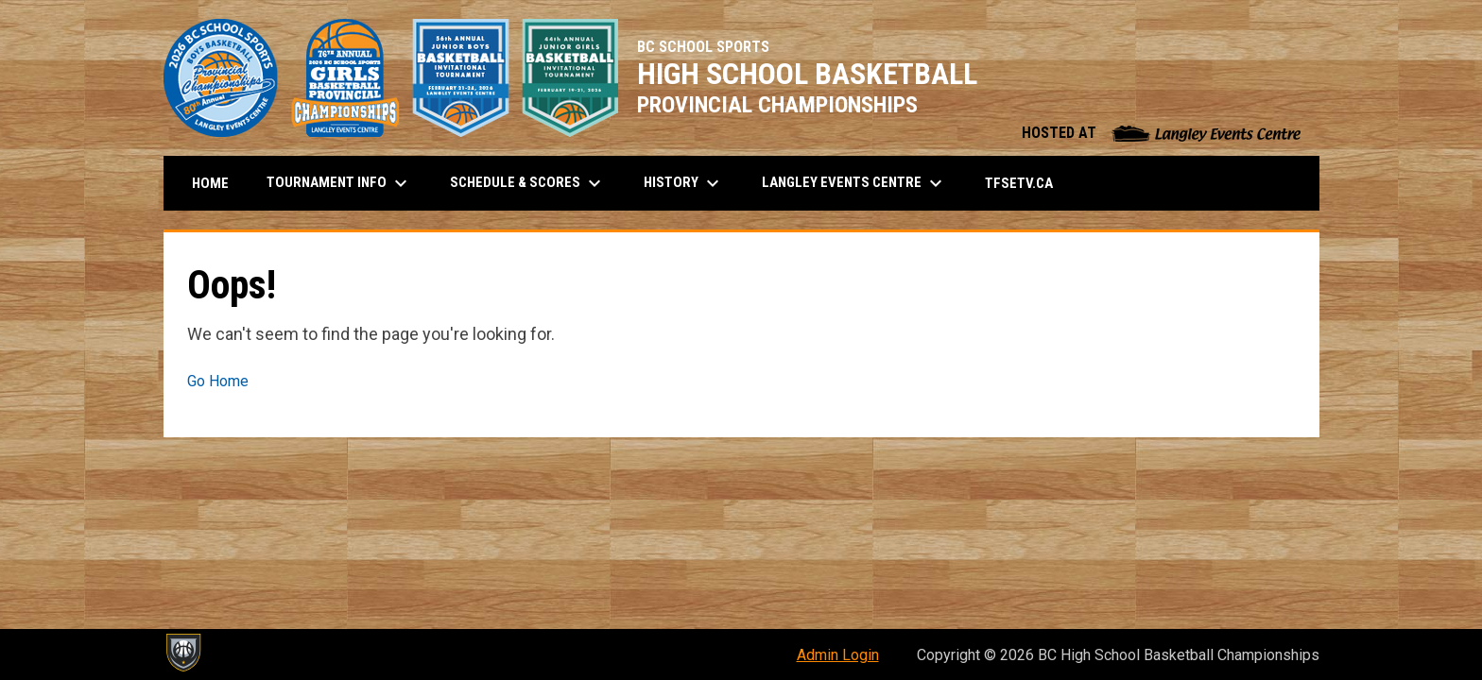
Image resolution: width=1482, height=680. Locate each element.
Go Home (218, 381)
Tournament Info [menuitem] (339, 183)
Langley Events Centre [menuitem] (854, 183)
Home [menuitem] (210, 183)
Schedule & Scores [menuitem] (528, 183)
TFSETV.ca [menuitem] (1026, 183)
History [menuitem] (684, 183)
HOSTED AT (1161, 133)
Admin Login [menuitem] (838, 655)
